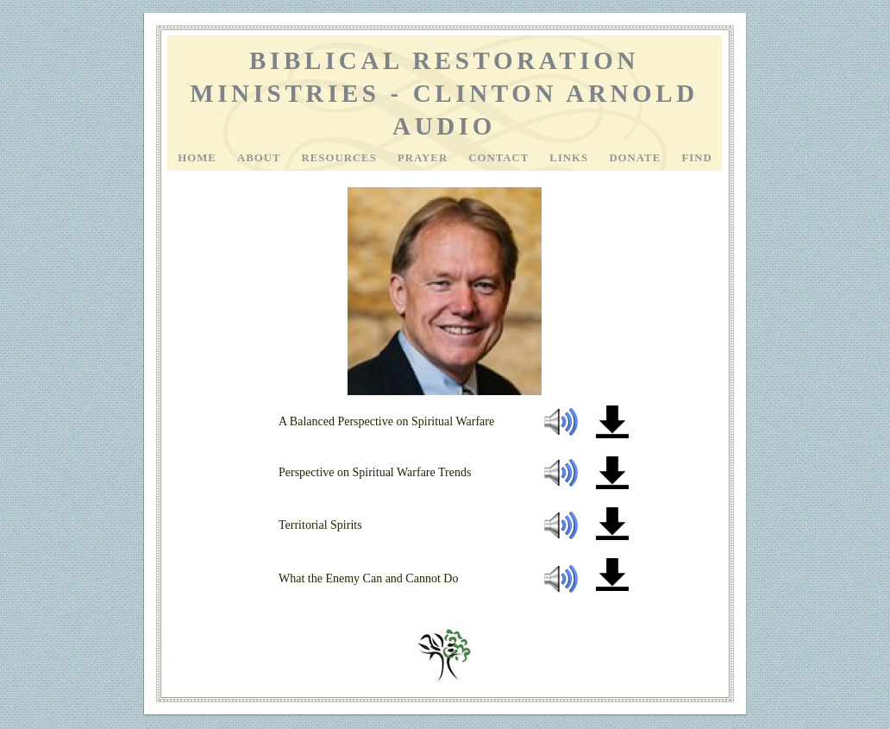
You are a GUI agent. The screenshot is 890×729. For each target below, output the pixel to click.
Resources (341, 158)
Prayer (424, 158)
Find (696, 158)
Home (199, 158)
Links (570, 158)
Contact (500, 158)
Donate (636, 158)
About (260, 158)
